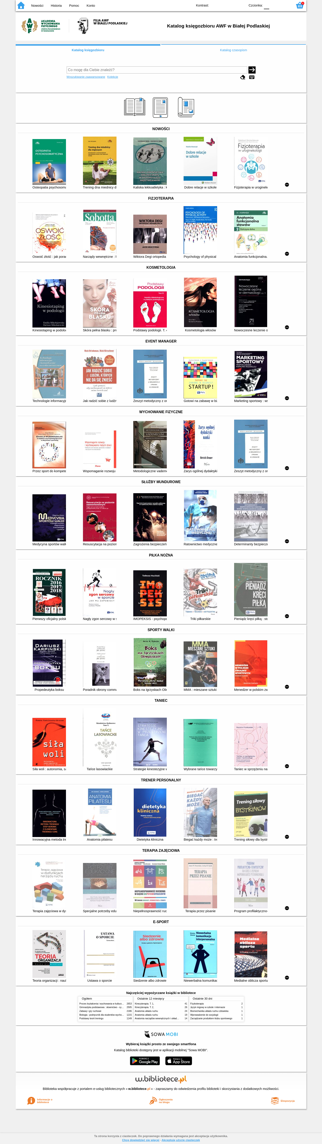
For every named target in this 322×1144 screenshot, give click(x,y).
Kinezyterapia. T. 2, (144, 1007)
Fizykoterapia (197, 1003)
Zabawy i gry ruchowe (90, 1011)
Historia (56, 5)
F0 (266, 5)
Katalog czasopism (233, 50)
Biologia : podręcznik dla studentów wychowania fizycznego (109, 1015)
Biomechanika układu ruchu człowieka (209, 1011)
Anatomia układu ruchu (146, 1011)
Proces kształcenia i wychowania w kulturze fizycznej (105, 1003)
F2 (284, 5)
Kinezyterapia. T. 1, (144, 1003)
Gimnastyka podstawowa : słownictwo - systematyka (105, 1007)
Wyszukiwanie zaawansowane (86, 76)
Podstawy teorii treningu (91, 1018)
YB (232, 5)
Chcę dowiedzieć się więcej (140, 1140)
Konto (91, 5)
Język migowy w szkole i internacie (207, 1007)
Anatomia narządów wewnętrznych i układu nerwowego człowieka (168, 1018)
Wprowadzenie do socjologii (204, 1015)
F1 (274, 5)
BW (223, 5)
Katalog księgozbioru (88, 50)
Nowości (37, 5)
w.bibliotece (139, 1089)
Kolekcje (112, 76)
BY (241, 5)
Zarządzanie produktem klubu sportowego (211, 1018)
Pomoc (74, 5)
